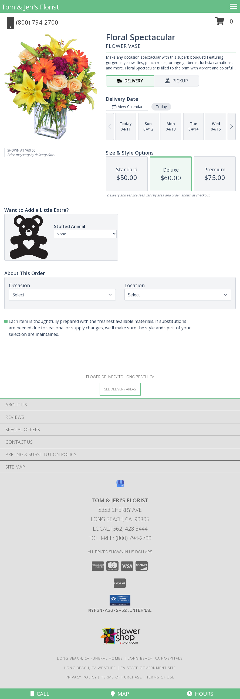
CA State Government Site (148, 667)
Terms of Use (161, 677)
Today (161, 106)
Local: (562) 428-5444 (120, 528)
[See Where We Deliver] (120, 389)
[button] (224, 23)
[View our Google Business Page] (120, 486)
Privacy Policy (81, 677)
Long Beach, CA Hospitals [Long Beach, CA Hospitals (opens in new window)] (155, 658)
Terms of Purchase (121, 677)
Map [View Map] (120, 693)
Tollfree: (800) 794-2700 (120, 538)
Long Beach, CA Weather (90, 667)
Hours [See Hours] (200, 693)
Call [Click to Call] (40, 693)
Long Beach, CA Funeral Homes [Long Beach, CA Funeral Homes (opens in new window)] (90, 658)
